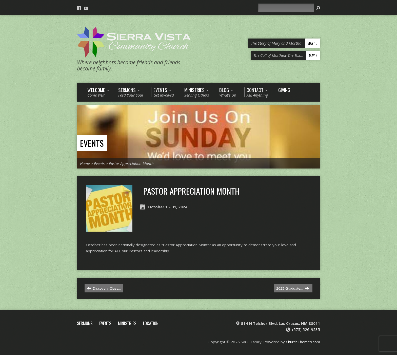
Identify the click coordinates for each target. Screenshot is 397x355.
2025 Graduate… (292, 288)
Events (92, 143)
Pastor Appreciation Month (131, 163)
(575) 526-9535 (306, 329)
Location (150, 323)
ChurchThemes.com (303, 341)
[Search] (286, 8)
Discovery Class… (104, 288)
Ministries (127, 323)
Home (85, 163)
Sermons (84, 323)
